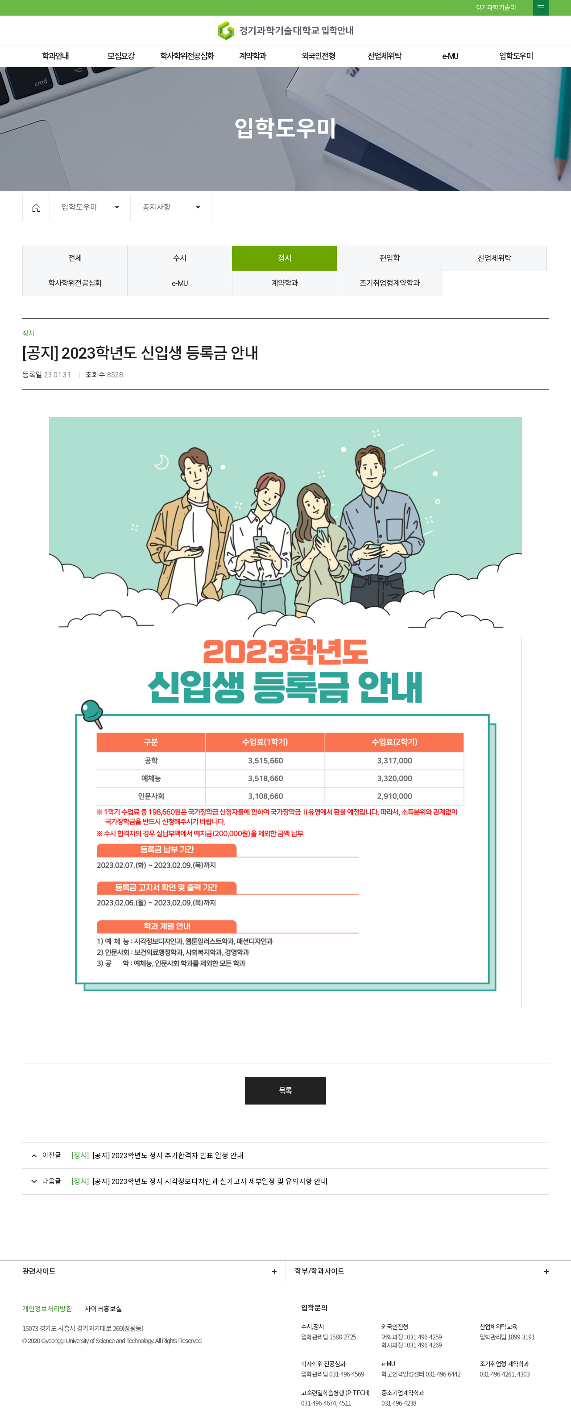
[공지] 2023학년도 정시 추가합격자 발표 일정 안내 (157, 1155)
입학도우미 (516, 56)
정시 (284, 258)
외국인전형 (318, 56)
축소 (489, 207)
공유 (531, 207)
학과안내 (55, 56)
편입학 (390, 258)
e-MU (450, 56)
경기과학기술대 (496, 7)
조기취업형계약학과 (390, 283)
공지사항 (156, 207)
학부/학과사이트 (319, 1271)
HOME (36, 207)
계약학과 (252, 56)
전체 (75, 258)
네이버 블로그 (48, 7)
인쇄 (511, 207)
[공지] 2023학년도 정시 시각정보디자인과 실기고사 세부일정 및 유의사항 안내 (199, 1181)
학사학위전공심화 (187, 56)
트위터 (38, 7)
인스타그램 (67, 7)
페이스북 (28, 7)
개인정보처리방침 (47, 1308)
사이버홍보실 (103, 1308)
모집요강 (121, 56)
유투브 (57, 7)
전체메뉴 (541, 8)
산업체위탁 (384, 56)
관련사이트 (39, 1271)
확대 (468, 207)
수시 (179, 258)
